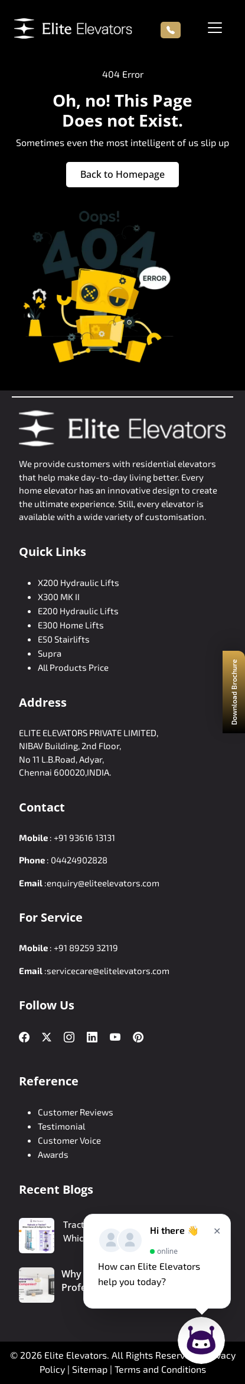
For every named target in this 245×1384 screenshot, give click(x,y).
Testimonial (61, 1126)
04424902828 (79, 860)
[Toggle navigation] (215, 27)
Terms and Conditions (160, 1369)
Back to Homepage (122, 174)
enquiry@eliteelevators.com (103, 883)
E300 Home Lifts (71, 625)
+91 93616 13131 (84, 837)
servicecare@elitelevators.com (108, 970)
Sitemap (91, 1369)
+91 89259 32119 (86, 947)
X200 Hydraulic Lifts (78, 582)
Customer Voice (69, 1140)
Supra (49, 653)
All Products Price (73, 667)
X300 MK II (59, 596)
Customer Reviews (75, 1112)
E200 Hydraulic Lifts (78, 610)
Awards (53, 1154)
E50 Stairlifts (64, 639)
